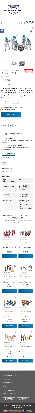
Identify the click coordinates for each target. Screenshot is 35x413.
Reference (5, 168)
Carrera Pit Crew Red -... (9, 248)
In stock (4, 172)
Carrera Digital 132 (9, 242)
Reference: (4, 76)
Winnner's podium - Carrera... (9, 283)
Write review (18, 107)
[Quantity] (9, 101)
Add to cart (11, 114)
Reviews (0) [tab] (6, 158)
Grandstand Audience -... (25, 318)
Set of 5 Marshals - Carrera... (25, 283)
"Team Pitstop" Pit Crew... (9, 318)
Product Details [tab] (8, 154)
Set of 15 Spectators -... (25, 248)
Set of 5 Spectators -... (25, 353)
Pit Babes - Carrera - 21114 (9, 353)
